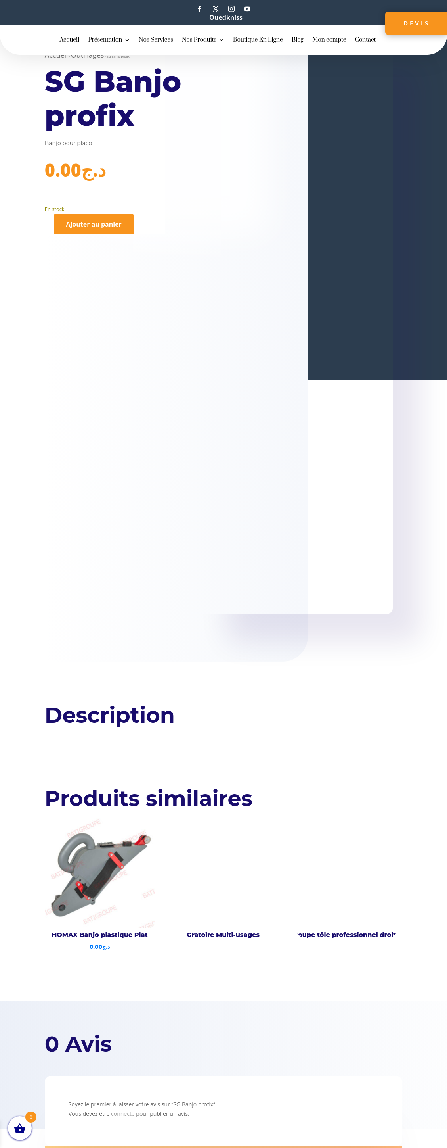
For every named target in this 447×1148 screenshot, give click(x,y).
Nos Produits (199, 40)
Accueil (69, 40)
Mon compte (329, 40)
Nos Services (156, 40)
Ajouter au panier (93, 224)
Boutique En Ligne (258, 40)
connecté (123, 1113)
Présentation (105, 40)
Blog (298, 40)
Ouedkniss (226, 17)
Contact (365, 40)
